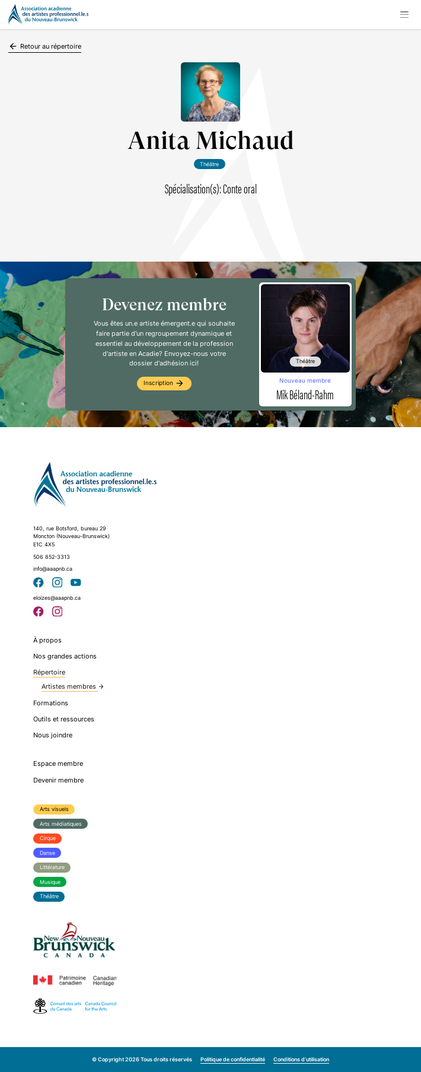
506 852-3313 (51, 557)
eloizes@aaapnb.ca (57, 597)
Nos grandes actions (65, 656)
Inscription (163, 383)
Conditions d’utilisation (301, 1059)
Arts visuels (54, 809)
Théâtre (49, 896)
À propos (47, 640)
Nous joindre (52, 735)
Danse (47, 853)
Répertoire (49, 672)
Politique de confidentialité (232, 1059)
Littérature (52, 867)
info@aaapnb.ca (52, 568)
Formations (50, 703)
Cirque (48, 838)
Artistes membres (73, 686)
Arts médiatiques (61, 823)
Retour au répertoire (44, 46)
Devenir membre (58, 780)
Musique (50, 882)
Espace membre (58, 763)
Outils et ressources (63, 719)
